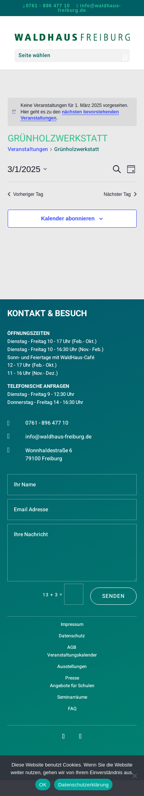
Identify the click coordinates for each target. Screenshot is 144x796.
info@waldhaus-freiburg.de (58, 437)
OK (42, 785)
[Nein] (134, 776)
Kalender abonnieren (67, 218)
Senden (113, 596)
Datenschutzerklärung (83, 785)
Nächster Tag (120, 194)
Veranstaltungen (28, 149)
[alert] (72, 112)
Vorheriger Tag (25, 194)
